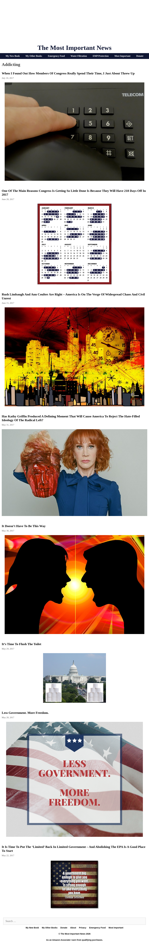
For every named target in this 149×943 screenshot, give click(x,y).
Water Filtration (79, 56)
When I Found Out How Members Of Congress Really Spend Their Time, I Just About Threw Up (68, 73)
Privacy (82, 928)
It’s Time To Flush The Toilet (21, 644)
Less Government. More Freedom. (25, 713)
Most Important (123, 56)
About (73, 928)
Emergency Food (56, 56)
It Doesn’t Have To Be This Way (24, 526)
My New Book (13, 56)
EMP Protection (101, 56)
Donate (139, 56)
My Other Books (34, 56)
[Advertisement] (74, 23)
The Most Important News (75, 47)
